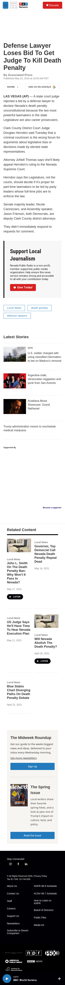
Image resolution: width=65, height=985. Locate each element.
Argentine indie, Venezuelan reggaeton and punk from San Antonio (44, 379)
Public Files (40, 917)
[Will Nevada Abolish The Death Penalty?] (46, 621)
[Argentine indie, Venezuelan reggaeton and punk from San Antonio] (14, 380)
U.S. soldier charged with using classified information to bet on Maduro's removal (44, 357)
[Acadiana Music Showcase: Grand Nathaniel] (14, 406)
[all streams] (60, 978)
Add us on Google (42, 87)
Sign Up (32, 766)
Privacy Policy (40, 876)
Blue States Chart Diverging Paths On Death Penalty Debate (18, 692)
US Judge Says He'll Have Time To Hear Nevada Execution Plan (18, 627)
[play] (7, 978)
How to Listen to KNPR (42, 902)
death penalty (39, 307)
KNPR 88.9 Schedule (45, 886)
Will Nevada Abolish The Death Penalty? (45, 642)
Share (13, 87)
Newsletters (13, 923)
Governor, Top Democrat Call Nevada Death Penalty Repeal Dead (45, 554)
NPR (30, 348)
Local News (14, 307)
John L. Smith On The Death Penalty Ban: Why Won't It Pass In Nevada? (17, 572)
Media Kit (39, 925)
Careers (11, 908)
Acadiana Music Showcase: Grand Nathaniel (39, 404)
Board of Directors (44, 910)
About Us (12, 886)
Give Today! (23, 287)
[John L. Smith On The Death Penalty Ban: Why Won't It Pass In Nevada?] (19, 545)
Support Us (13, 916)
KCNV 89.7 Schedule (45, 893)
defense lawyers (17, 315)
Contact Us (13, 893)
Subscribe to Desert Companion (17, 932)
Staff (9, 901)
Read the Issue (32, 835)
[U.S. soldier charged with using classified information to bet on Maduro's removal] (14, 354)
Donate (54, 5)
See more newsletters (23, 758)
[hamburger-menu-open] (5, 5)
